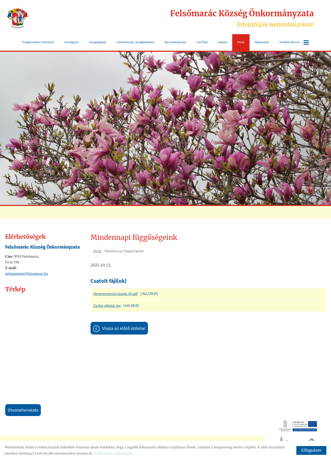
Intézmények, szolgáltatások (135, 41)
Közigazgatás (97, 41)
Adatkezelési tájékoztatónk (112, 453)
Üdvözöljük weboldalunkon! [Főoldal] (239, 18)
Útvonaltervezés (23, 409)
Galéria (222, 41)
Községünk (71, 41)
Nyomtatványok (175, 41)
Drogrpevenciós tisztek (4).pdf (115, 294)
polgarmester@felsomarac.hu (26, 273)
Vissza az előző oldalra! (123, 328)
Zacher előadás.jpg (107, 306)
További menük (294, 41)
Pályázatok (262, 41)
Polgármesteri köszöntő (38, 41)
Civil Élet (202, 41)
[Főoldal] (18, 18)
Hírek (240, 41)
